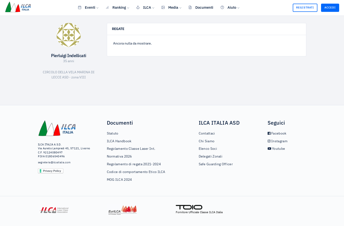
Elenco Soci (208, 149)
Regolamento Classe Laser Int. (131, 149)
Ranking (115, 7)
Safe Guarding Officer (216, 164)
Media (169, 7)
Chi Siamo (207, 141)
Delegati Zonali (211, 156)
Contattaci (207, 133)
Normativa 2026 (119, 156)
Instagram (277, 141)
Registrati (305, 7)
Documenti (200, 7)
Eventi (86, 7)
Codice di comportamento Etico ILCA (136, 172)
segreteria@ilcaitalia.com (54, 162)
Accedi (330, 7)
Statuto (112, 133)
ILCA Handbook (119, 141)
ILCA (143, 7)
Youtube (276, 149)
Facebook (277, 133)
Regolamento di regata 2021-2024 (134, 164)
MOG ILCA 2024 (119, 179)
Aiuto (228, 7)
